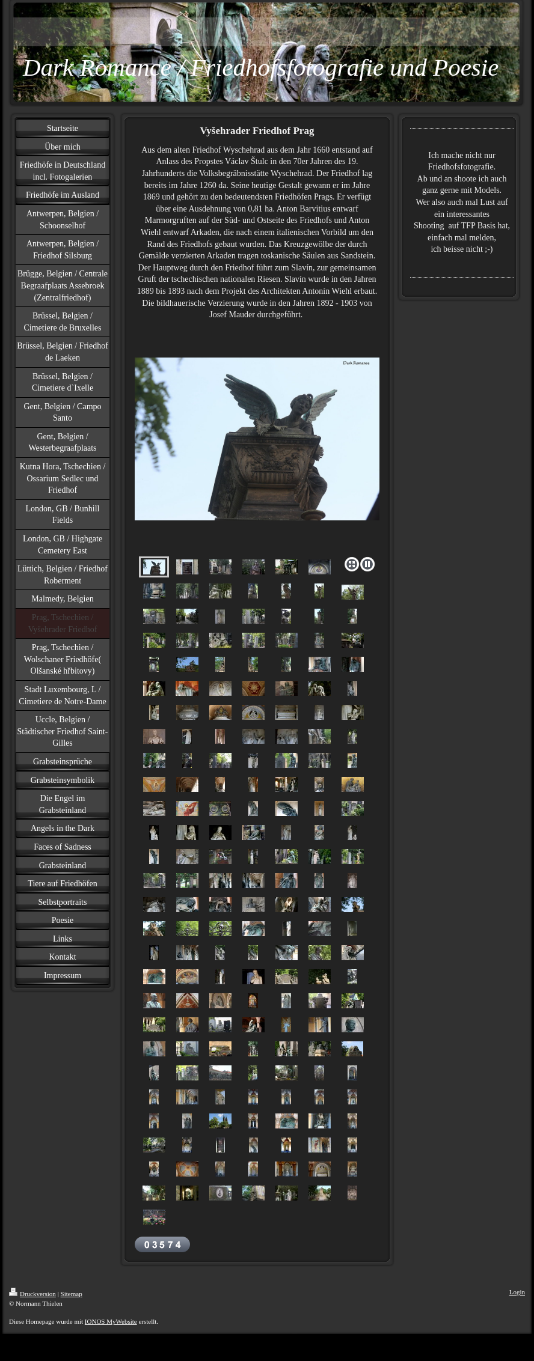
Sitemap (71, 1293)
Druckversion (32, 1293)
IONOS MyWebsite (111, 1321)
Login (517, 1292)
